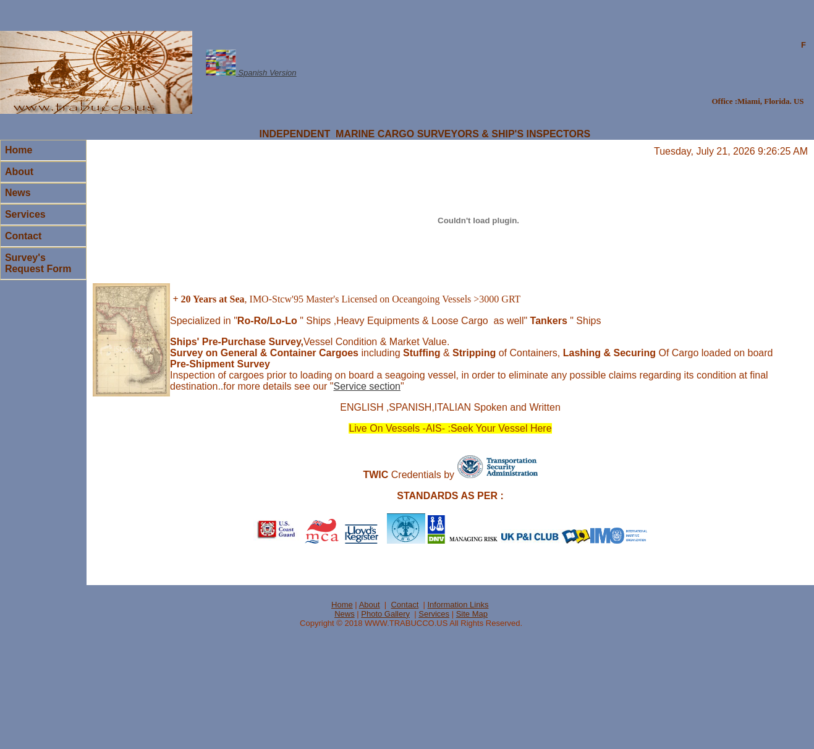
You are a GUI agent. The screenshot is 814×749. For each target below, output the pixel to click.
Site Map (472, 613)
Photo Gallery (385, 613)
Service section (367, 386)
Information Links (457, 604)
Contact (23, 236)
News (18, 192)
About (19, 171)
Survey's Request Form (38, 263)
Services (25, 214)
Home (18, 150)
